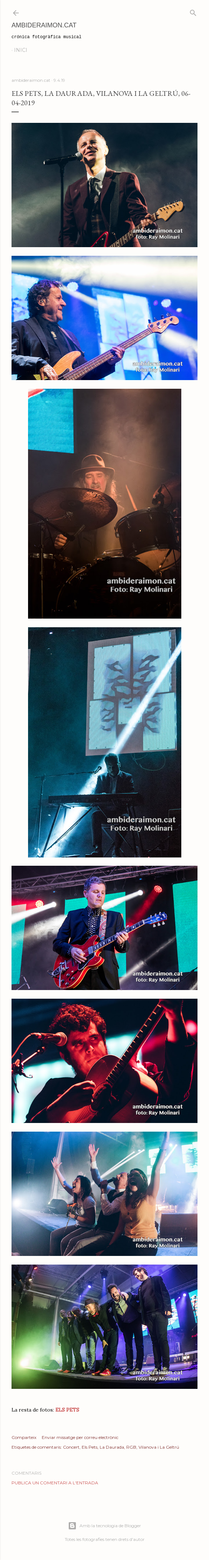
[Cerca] (193, 11)
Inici (20, 50)
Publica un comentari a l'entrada (55, 1482)
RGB (131, 1447)
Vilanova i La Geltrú (158, 1447)
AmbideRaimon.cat (44, 25)
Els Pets (89, 1447)
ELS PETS (66, 1410)
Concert (71, 1447)
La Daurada (112, 1447)
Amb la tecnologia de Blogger (104, 1525)
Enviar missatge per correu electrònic (80, 1437)
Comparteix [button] (24, 1437)
